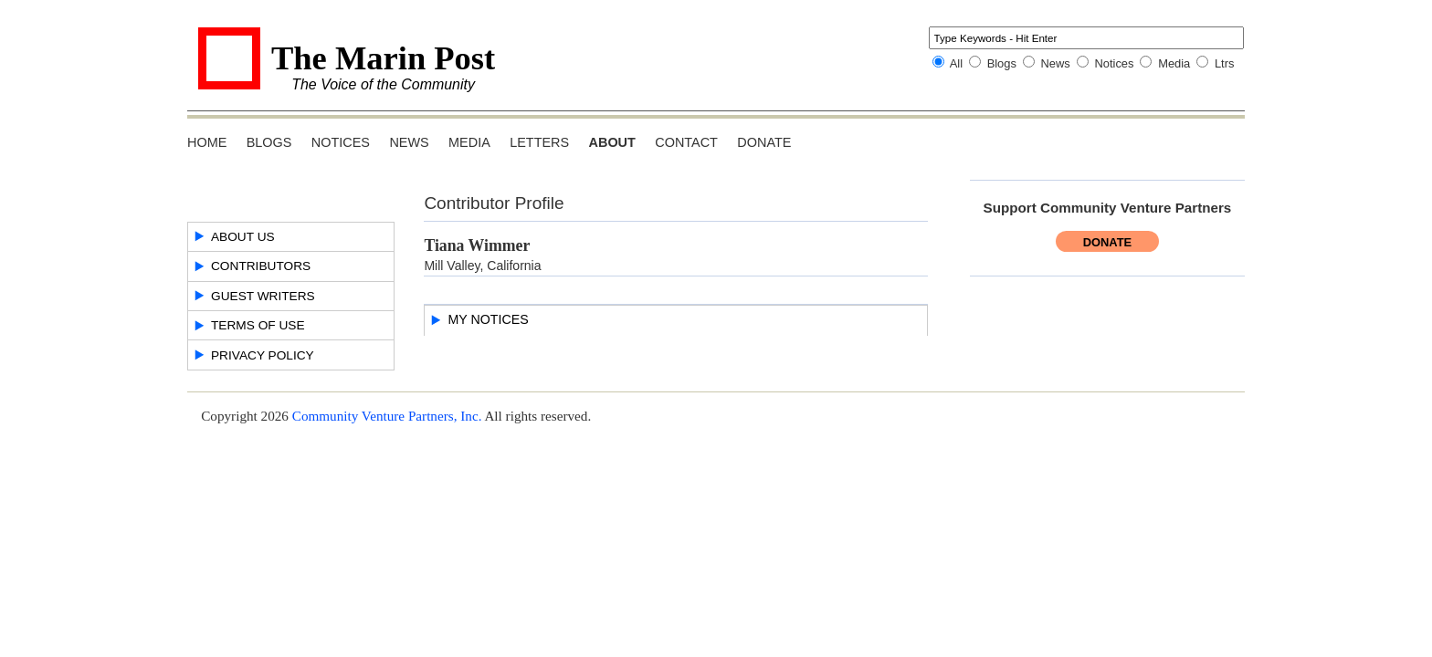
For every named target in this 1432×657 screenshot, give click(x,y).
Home (206, 142)
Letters (539, 142)
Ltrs (1225, 63)
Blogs (1001, 63)
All (956, 63)
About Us (243, 237)
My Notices (488, 319)
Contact (686, 142)
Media (1174, 63)
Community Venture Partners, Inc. (387, 415)
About (612, 142)
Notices (1113, 63)
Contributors (261, 266)
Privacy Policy (262, 355)
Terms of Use (258, 325)
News (1055, 63)
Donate (764, 142)
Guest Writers (263, 296)
